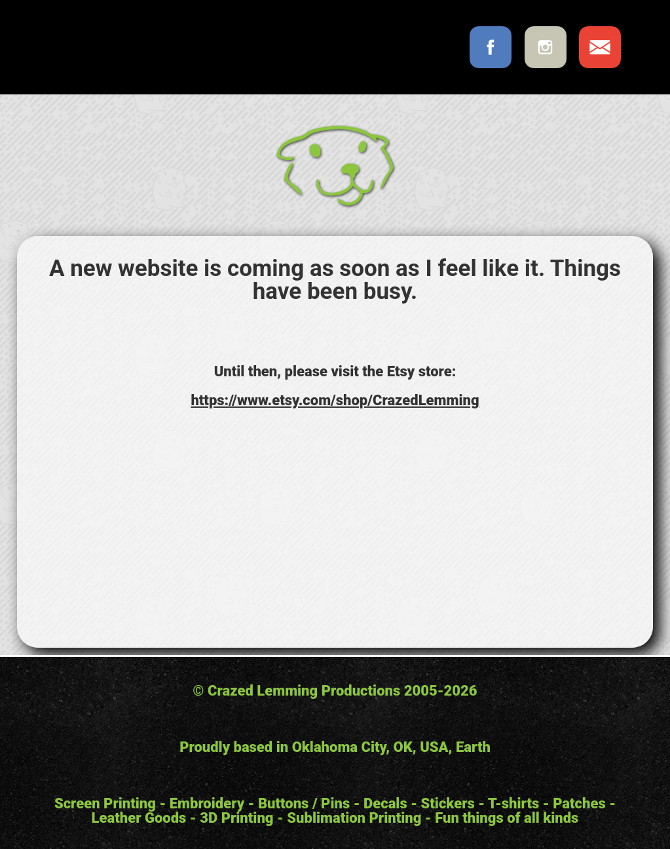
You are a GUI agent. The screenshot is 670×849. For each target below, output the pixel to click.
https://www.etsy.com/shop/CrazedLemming (335, 400)
